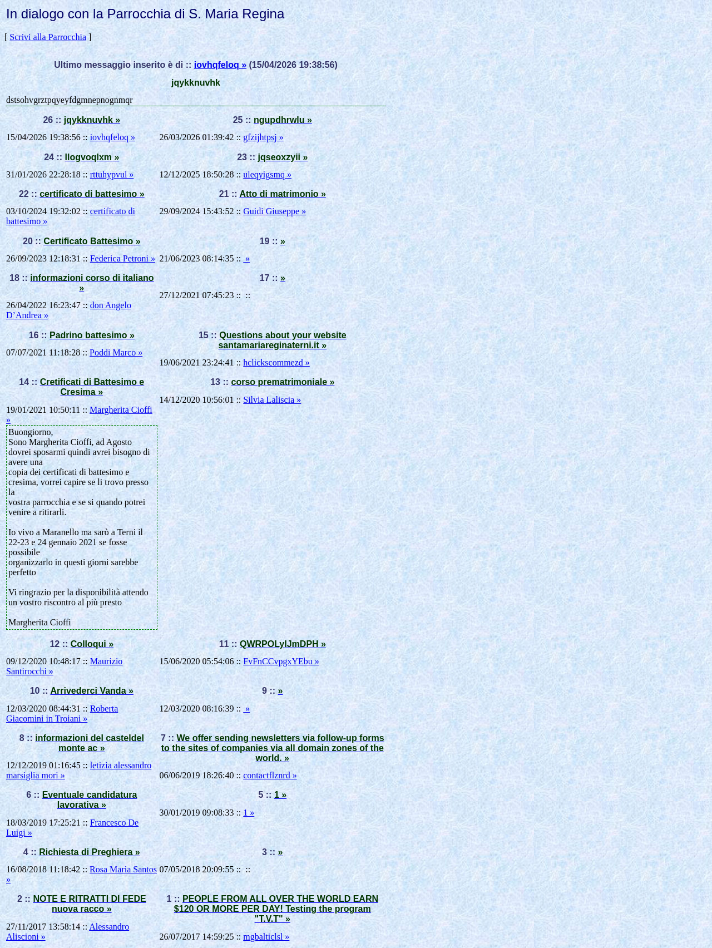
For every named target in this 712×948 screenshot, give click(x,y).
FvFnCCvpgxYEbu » (281, 661)
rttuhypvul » (112, 174)
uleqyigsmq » (267, 174)
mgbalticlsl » (266, 936)
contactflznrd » (269, 775)
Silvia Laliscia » (272, 399)
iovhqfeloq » (220, 65)
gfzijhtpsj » (263, 137)
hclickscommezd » (276, 362)
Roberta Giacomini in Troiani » (62, 713)
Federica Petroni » (122, 258)
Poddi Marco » (116, 352)
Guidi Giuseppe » (274, 211)
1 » (248, 812)
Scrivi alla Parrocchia (47, 37)
